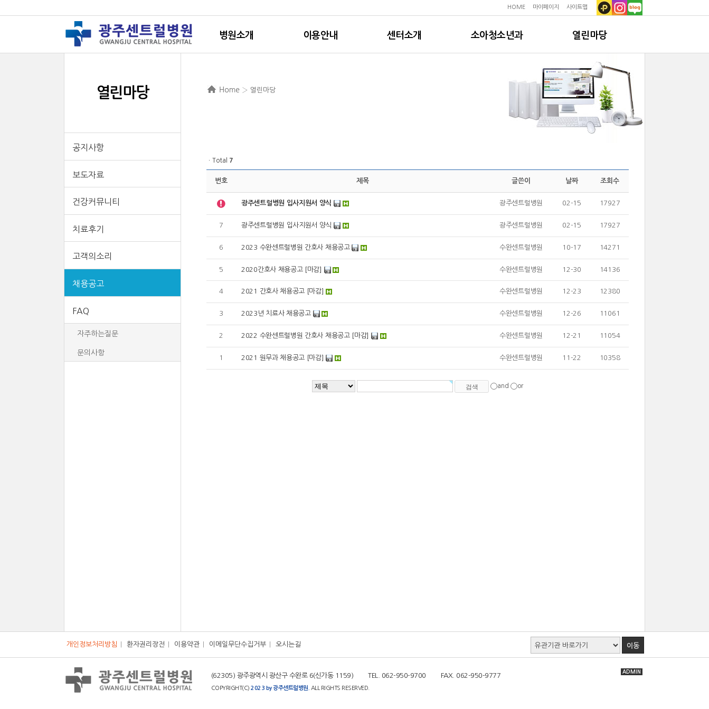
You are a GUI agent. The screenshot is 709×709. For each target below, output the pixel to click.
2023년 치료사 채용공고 (276, 313)
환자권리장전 (146, 644)
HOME (516, 7)
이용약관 (187, 644)
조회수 (609, 180)
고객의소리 (92, 256)
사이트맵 (577, 7)
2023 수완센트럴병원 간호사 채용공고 (295, 247)
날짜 (571, 180)
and (503, 386)
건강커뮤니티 (96, 201)
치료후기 (88, 229)
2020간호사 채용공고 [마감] (281, 269)
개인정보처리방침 (92, 644)
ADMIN (631, 671)
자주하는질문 (97, 333)
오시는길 (288, 644)
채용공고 (88, 283)
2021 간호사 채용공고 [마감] (282, 291)
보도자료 (88, 175)
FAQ (80, 311)
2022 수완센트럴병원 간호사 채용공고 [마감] (305, 335)
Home (229, 89)
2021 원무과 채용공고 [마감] (282, 357)
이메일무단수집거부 (237, 644)
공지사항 (88, 147)
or (520, 386)
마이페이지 (546, 7)
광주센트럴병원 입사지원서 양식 (286, 225)
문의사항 (91, 352)
